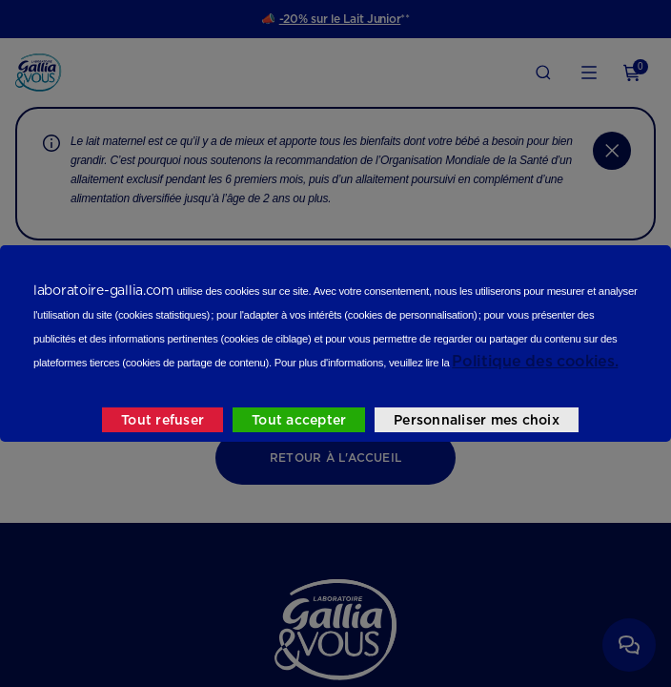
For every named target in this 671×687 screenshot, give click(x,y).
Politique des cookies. (535, 361)
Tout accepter (299, 419)
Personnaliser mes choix (476, 419)
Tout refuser (162, 419)
